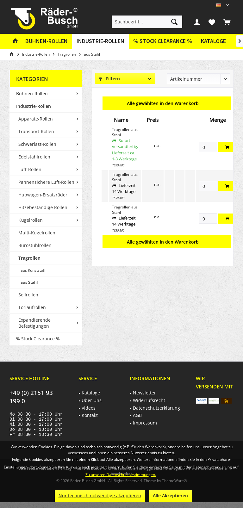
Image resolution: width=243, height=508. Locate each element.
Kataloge (213, 41)
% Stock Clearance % (38, 339)
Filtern (109, 79)
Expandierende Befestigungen (34, 323)
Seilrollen (28, 295)
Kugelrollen (30, 220)
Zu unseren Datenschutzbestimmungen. (120, 474)
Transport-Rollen (36, 131)
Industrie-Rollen (33, 106)
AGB (137, 415)
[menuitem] (227, 21)
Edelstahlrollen (34, 157)
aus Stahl (29, 282)
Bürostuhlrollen (35, 245)
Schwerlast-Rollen (37, 144)
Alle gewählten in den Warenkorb (163, 103)
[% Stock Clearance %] (162, 41)
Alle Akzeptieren (170, 496)
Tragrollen (29, 258)
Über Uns (92, 400)
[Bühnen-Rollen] (46, 41)
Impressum (145, 423)
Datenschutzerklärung (156, 408)
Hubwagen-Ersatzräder (42, 195)
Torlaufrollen (32, 307)
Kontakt (90, 415)
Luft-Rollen (29, 169)
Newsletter (144, 393)
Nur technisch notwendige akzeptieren (100, 496)
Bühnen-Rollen (32, 93)
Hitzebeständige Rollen (42, 207)
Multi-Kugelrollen (36, 233)
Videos (89, 408)
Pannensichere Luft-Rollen (46, 182)
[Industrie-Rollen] (100, 41)
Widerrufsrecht (149, 400)
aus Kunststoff (33, 270)
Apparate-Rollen (35, 119)
